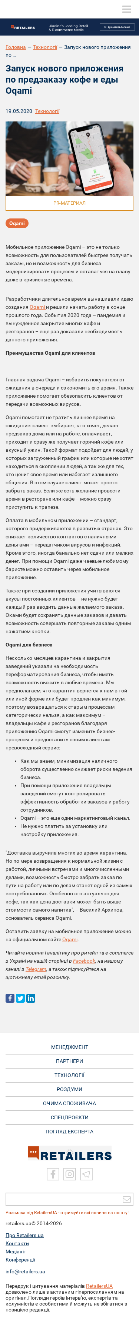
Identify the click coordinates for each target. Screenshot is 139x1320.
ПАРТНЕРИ (69, 1061)
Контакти (17, 1243)
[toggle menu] (126, 9)
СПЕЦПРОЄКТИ (70, 1117)
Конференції (20, 1260)
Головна (16, 47)
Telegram (36, 969)
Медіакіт (16, 1251)
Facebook (84, 961)
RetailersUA (99, 1286)
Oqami (17, 223)
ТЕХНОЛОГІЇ (69, 1075)
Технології (45, 47)
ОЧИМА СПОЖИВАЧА (69, 1103)
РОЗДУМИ (69, 1089)
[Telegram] (86, 1174)
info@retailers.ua (25, 1271)
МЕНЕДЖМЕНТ (69, 1047)
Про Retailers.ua (25, 1235)
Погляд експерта (69, 1131)
